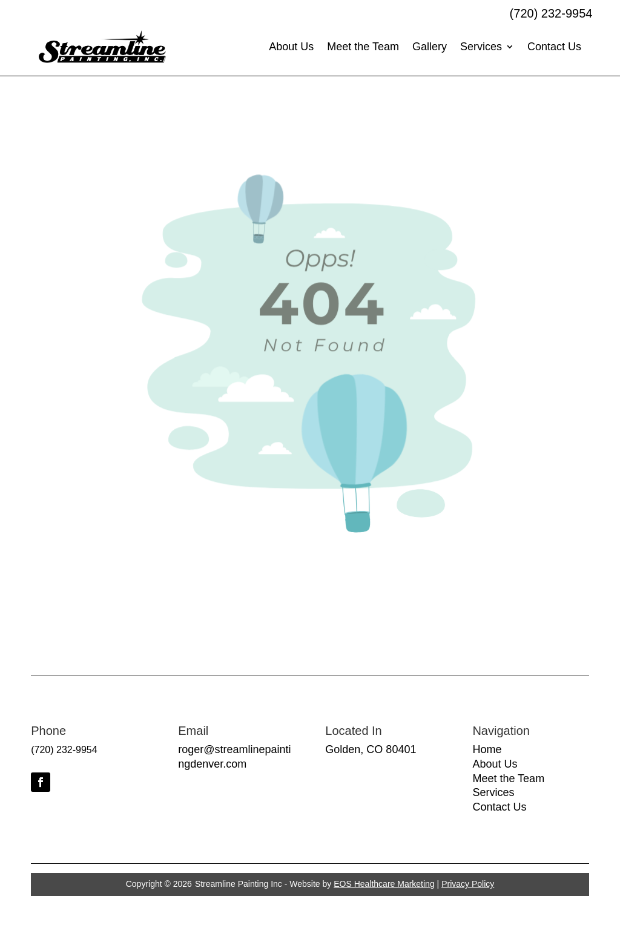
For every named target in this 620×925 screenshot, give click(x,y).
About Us (291, 47)
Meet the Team (363, 47)
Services (481, 47)
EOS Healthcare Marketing (384, 884)
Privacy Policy (467, 884)
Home (486, 749)
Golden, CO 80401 (370, 749)
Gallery (429, 47)
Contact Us (554, 47)
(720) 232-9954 (551, 13)
